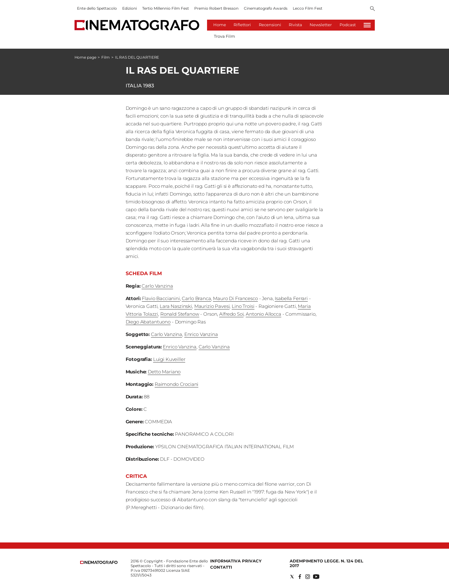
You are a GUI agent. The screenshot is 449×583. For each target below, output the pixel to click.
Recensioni (270, 24)
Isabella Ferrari (291, 298)
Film (105, 57)
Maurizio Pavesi (212, 306)
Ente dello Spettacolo (97, 8)
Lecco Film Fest (307, 8)
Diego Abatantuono (148, 322)
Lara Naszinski (176, 306)
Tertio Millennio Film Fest (165, 8)
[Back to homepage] (99, 562)
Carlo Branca (196, 298)
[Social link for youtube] (316, 576)
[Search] (372, 9)
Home (219, 24)
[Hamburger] (367, 25)
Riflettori (242, 24)
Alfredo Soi (231, 314)
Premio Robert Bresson (216, 8)
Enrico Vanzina (201, 334)
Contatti (221, 567)
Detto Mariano (164, 372)
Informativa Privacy (236, 560)
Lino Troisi (243, 306)
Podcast (348, 24)
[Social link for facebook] (299, 576)
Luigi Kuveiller (169, 359)
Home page (85, 57)
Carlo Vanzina (157, 286)
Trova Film (224, 36)
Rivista (295, 24)
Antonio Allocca (263, 314)
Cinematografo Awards (265, 8)
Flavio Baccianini (161, 298)
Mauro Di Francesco (235, 298)
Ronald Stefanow (179, 314)
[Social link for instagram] (307, 576)
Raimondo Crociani (176, 384)
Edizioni (129, 8)
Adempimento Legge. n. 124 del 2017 (326, 563)
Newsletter (321, 24)
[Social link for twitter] (292, 576)
